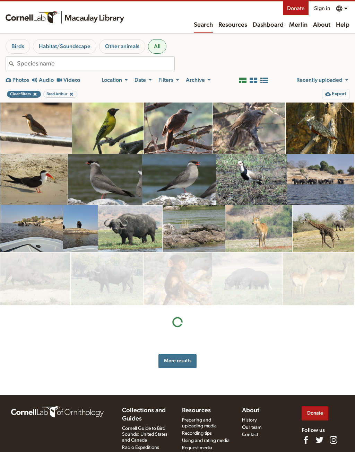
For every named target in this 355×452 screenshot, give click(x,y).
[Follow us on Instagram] (333, 440)
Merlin (298, 25)
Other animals (122, 46)
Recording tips (197, 433)
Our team (251, 427)
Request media (197, 447)
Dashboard (268, 25)
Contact (250, 434)
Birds (17, 46)
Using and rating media (206, 440)
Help (342, 25)
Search (203, 25)
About (321, 25)
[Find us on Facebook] (306, 440)
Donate (295, 8)
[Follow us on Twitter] (319, 440)
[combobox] (95, 64)
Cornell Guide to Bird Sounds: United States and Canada (144, 434)
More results (177, 307)
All (157, 46)
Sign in (322, 8)
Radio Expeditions (140, 447)
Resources (232, 25)
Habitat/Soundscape (64, 46)
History (249, 420)
